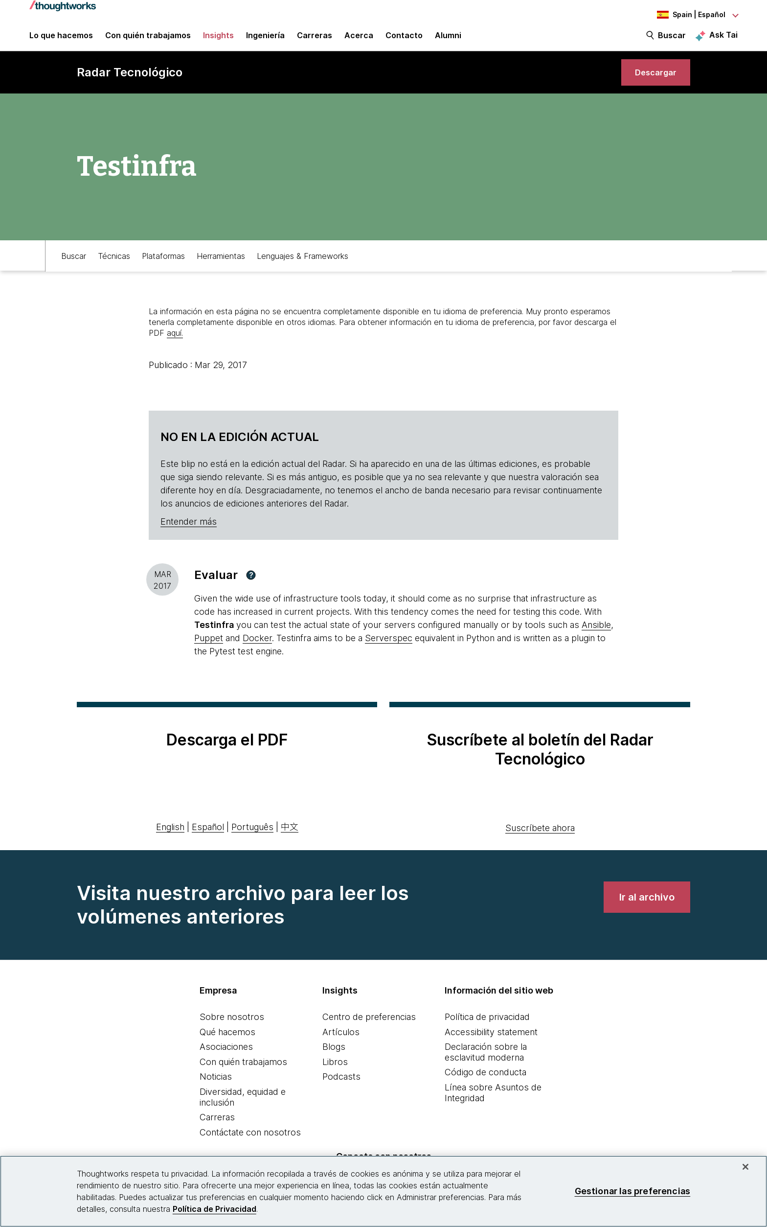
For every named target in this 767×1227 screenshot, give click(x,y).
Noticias (216, 1090)
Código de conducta (485, 1085)
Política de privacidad (487, 1030)
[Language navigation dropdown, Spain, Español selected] (684, 15)
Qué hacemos (227, 1045)
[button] (251, 588)
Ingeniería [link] (265, 40)
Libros (335, 1074)
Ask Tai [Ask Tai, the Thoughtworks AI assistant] (723, 40)
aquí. (175, 346)
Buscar (672, 40)
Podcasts (341, 1090)
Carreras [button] (314, 40)
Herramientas (221, 268)
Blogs (333, 1060)
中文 (289, 839)
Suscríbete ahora (540, 841)
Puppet (208, 651)
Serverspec (388, 651)
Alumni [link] (448, 40)
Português (252, 839)
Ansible (596, 638)
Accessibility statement (491, 1045)
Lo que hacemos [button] (61, 40)
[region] (383, 1191)
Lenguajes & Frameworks (302, 268)
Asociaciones (226, 1060)
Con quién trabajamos (243, 1074)
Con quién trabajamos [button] (148, 40)
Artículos (341, 1045)
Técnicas (114, 268)
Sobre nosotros (232, 1030)
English (170, 839)
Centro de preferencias (369, 1030)
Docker (257, 651)
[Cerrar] (745, 1167)
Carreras (217, 1130)
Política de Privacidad (214, 1209)
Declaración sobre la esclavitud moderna (486, 1065)
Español (208, 839)
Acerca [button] (358, 40)
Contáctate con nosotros (250, 1145)
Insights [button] (218, 40)
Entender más (188, 534)
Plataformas (163, 268)
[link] (652, 82)
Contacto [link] (404, 40)
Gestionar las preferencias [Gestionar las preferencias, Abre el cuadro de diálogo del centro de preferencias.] (633, 1191)
